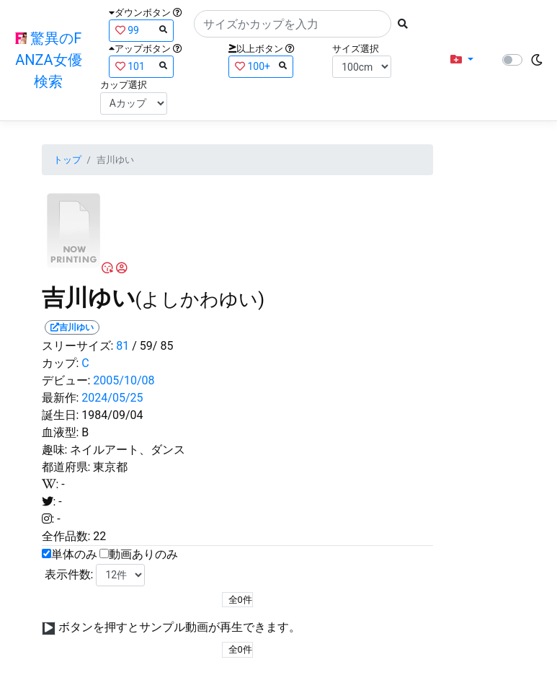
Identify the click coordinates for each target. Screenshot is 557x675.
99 (141, 30)
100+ (261, 66)
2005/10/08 (123, 380)
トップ (67, 159)
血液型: (60, 432)
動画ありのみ (143, 554)
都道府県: (66, 467)
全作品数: (66, 536)
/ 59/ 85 (152, 346)
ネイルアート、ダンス (127, 449)
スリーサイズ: (78, 346)
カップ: (60, 363)
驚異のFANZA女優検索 (48, 60)
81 (122, 346)
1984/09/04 (112, 415)
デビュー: (66, 380)
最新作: (60, 398)
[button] (462, 59)
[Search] (292, 24)
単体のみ (74, 554)
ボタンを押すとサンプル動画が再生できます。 (179, 627)
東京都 (110, 467)
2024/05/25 (112, 398)
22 (99, 536)
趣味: (55, 449)
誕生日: (60, 415)
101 (141, 66)
